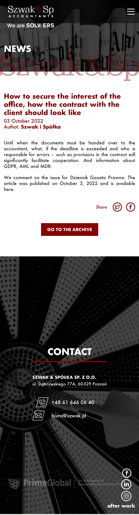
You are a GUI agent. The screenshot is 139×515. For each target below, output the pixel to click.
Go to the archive (69, 229)
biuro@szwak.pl (69, 415)
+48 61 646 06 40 (73, 402)
